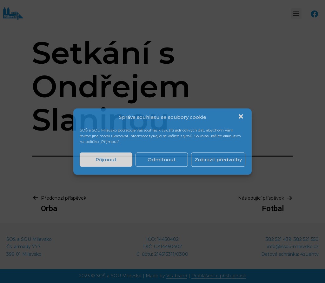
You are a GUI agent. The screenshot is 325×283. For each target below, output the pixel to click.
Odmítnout (162, 160)
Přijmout (106, 160)
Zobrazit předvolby (218, 160)
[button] (241, 117)
